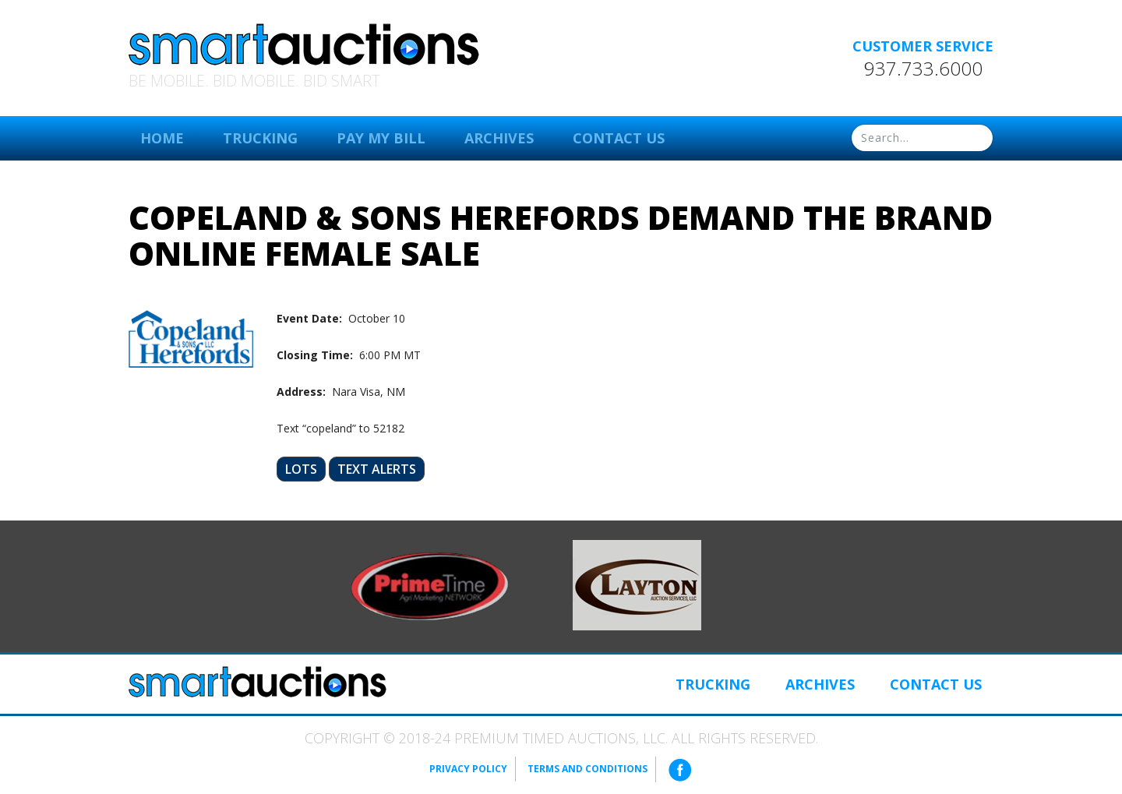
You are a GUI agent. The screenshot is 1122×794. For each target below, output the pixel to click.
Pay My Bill (381, 138)
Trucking (260, 138)
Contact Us (619, 138)
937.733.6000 (923, 68)
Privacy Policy (468, 768)
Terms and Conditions (587, 768)
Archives (499, 138)
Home (162, 138)
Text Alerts (376, 469)
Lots (301, 469)
